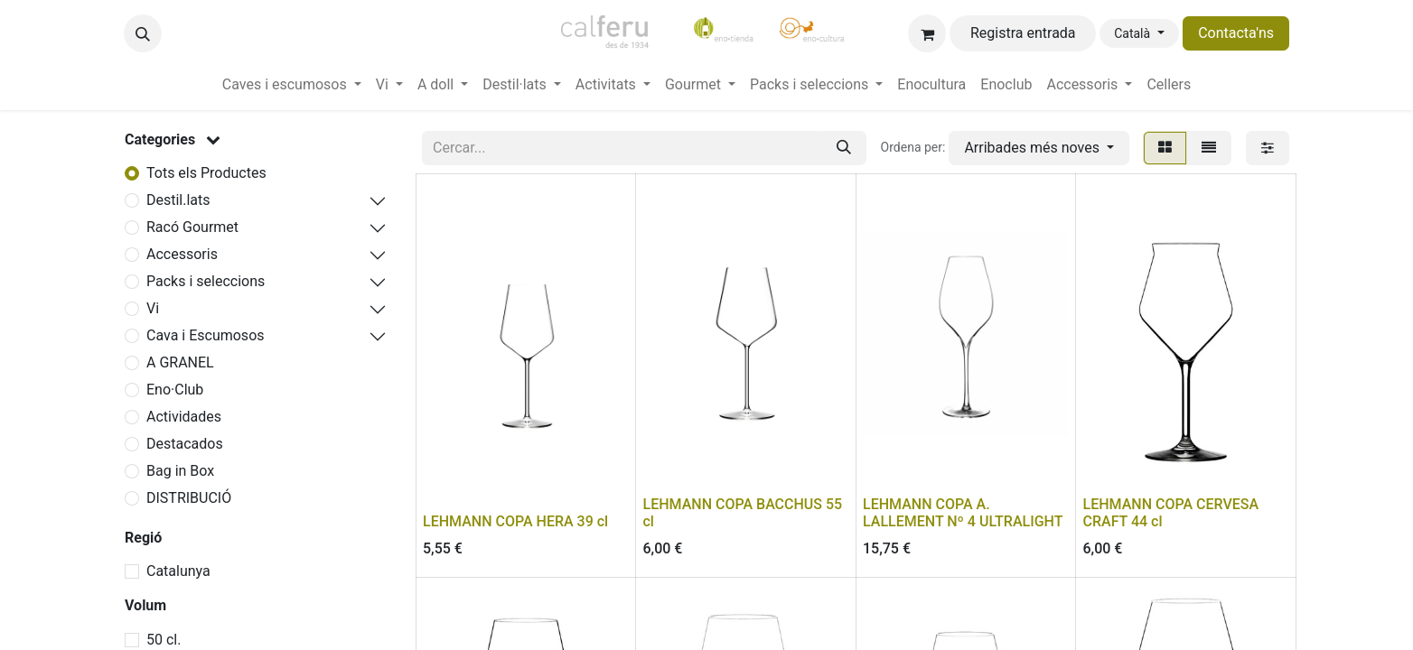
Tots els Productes (206, 172)
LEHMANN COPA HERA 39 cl (515, 521)
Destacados (184, 443)
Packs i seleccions (205, 281)
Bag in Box (180, 470)
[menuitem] (292, 85)
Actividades (183, 416)
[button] (143, 33)
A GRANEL (180, 362)
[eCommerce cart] (927, 33)
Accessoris (182, 254)
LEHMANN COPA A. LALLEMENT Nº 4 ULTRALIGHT (962, 513)
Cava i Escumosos (205, 335)
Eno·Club (174, 389)
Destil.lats (178, 200)
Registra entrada (1023, 33)
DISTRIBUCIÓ (188, 497)
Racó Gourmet (192, 227)
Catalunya (178, 571)
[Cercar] (843, 148)
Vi (152, 308)
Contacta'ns (1236, 33)
